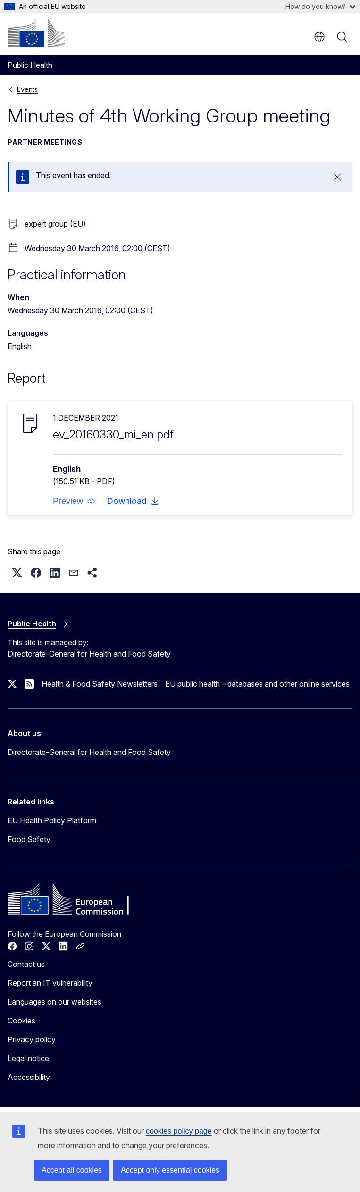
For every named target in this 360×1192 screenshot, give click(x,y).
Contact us (26, 964)
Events (27, 89)
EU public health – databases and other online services (257, 684)
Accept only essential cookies (170, 1170)
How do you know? (320, 6)
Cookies (21, 1020)
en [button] (319, 36)
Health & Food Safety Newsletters (100, 684)
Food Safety (29, 839)
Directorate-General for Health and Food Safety (89, 752)
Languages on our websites (54, 1001)
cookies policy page (179, 1131)
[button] (74, 501)
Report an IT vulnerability (50, 983)
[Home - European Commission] (36, 33)
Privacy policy (32, 1039)
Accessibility (29, 1077)
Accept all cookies (72, 1170)
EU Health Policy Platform (52, 820)
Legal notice (28, 1058)
